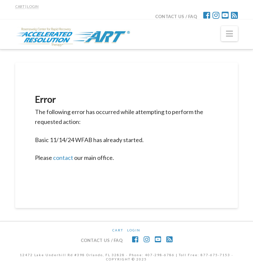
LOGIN (33, 6)
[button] (229, 33)
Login (133, 230)
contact (63, 157)
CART (20, 6)
